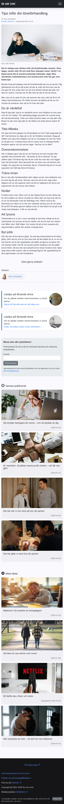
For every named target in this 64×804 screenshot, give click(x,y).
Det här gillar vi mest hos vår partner (20, 554)
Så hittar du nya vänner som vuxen (20, 653)
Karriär (3, 21)
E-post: (6, 354)
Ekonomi (10, 21)
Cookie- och (16, 778)
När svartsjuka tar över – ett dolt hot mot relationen (27, 739)
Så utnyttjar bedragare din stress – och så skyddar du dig (30, 423)
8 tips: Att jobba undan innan (23, 327)
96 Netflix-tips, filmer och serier (18, 696)
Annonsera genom (15, 773)
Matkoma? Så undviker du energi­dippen (22, 610)
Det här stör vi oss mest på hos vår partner (24, 511)
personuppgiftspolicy (11, 371)
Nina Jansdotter (15, 276)
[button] (60, 4)
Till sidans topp (32, 765)
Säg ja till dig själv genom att (22, 304)
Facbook (16, 783)
